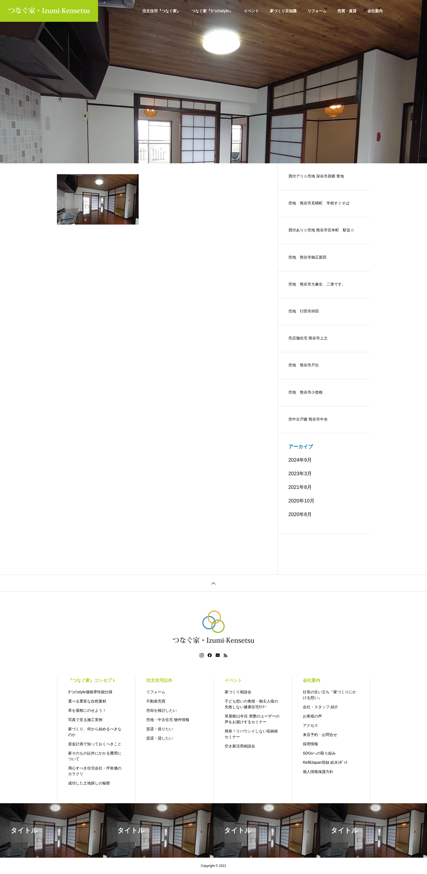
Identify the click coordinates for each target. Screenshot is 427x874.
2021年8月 (300, 487)
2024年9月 (300, 460)
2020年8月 (300, 514)
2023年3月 (300, 473)
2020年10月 (301, 501)
